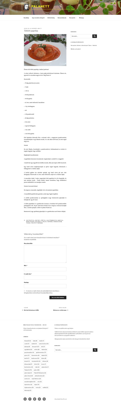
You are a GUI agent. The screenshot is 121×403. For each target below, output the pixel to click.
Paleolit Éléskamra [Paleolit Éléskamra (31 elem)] (40, 373)
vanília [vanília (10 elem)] (45, 387)
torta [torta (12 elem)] (38, 387)
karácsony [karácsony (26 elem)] (35, 358)
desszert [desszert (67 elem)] (35, 346)
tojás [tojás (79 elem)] (36, 384)
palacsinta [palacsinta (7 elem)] (45, 367)
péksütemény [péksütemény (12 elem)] (39, 375)
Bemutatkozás (62, 17)
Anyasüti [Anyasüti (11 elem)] (27, 340)
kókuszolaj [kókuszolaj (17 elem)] (28, 364)
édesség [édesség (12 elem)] (27, 390)
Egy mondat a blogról (38, 17)
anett (39, 28)
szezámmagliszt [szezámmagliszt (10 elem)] (29, 381)
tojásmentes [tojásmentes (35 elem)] (29, 387)
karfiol (60, 220)
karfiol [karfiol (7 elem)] (26, 358)
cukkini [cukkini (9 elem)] (34, 343)
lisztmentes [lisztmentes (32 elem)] (28, 367)
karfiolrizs (30, 221)
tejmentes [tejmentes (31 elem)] (28, 384)
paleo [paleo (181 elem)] (36, 370)
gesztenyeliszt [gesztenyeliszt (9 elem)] (29, 352)
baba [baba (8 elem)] (35, 340)
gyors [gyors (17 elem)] (26, 355)
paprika (50, 221)
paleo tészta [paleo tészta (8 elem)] (28, 375)
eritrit (37, 220)
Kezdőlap (26, 17)
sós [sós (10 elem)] (39, 381)
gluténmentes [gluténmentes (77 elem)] (41, 352)
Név (25, 265)
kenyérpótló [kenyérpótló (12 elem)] (36, 361)
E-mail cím (28, 274)
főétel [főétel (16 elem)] (44, 349)
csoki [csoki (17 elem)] (26, 343)
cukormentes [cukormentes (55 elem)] (44, 343)
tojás (28, 223)
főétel (43, 220)
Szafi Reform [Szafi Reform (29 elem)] (36, 378)
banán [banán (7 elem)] (41, 340)
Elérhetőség (51, 17)
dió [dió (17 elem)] (43, 346)
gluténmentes (52, 220)
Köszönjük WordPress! (61, 399)
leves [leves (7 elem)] (43, 364)
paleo (45, 221)
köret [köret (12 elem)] (36, 364)
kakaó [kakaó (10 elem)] (44, 355)
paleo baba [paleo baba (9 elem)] (28, 373)
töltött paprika (37, 223)
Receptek (72, 17)
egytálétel (30, 220)
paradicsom (57, 221)
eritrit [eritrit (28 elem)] (36, 349)
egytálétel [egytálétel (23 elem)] (28, 349)
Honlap (26, 282)
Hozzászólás (28, 243)
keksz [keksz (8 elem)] (43, 358)
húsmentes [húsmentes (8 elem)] (35, 355)
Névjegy (81, 17)
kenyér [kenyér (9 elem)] (27, 361)
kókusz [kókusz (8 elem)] (45, 361)
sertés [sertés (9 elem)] (27, 378)
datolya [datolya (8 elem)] (27, 346)
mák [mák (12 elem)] (37, 367)
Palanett (40, 6)
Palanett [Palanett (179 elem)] (28, 370)
